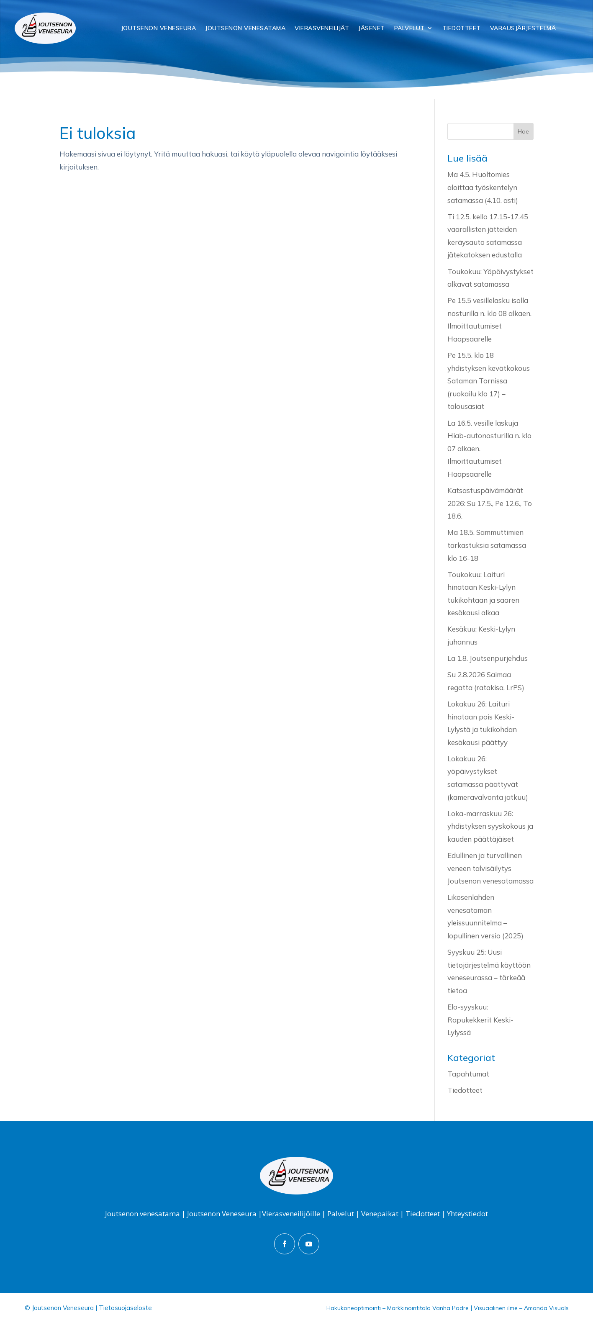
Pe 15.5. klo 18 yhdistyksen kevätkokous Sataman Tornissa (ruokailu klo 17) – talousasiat (488, 381)
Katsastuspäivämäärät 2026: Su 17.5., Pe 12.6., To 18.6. (489, 503)
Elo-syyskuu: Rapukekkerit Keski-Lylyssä (480, 1019)
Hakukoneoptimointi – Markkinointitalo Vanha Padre (397, 1308)
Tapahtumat (468, 1073)
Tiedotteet (461, 28)
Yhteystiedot (467, 1213)
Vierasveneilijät (322, 28)
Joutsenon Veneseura (158, 28)
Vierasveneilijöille (291, 1213)
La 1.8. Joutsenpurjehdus (487, 658)
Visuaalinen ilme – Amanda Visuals (521, 1308)
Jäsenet (371, 28)
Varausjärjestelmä (523, 28)
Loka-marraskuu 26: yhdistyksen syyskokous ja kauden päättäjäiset (490, 826)
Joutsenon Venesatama (245, 28)
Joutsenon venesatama (142, 1213)
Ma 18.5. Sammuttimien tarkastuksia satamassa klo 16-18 (486, 545)
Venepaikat (379, 1213)
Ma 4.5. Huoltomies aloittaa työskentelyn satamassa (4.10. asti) (482, 187)
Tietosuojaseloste (125, 1308)
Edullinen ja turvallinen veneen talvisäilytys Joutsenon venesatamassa (490, 868)
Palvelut (409, 28)
